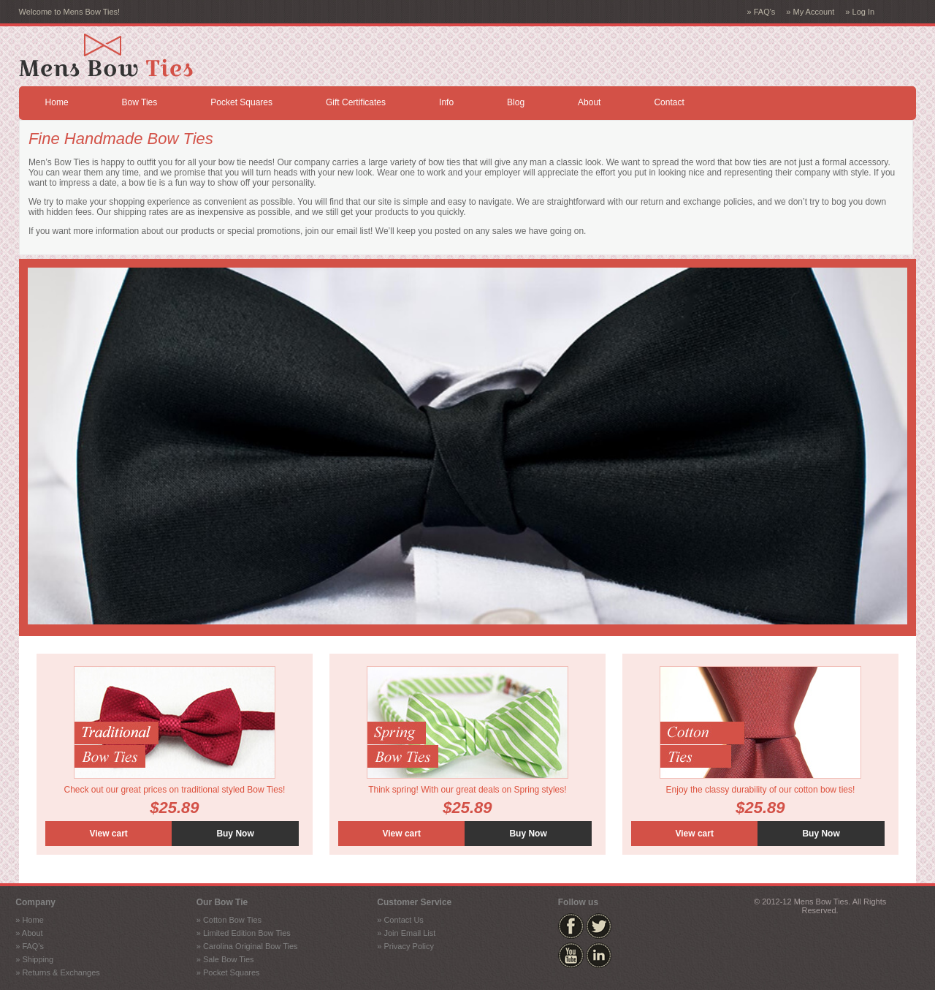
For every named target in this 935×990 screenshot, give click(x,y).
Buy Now (234, 833)
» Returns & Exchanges (57, 972)
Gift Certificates (356, 102)
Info (446, 102)
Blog (515, 102)
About (589, 102)
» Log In (859, 11)
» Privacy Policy (405, 946)
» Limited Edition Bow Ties (243, 933)
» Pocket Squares (228, 972)
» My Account (810, 11)
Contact (669, 102)
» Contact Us (400, 919)
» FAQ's (761, 11)
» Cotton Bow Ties (229, 919)
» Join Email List (406, 933)
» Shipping (34, 959)
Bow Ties (140, 102)
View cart (108, 833)
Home (57, 102)
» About (28, 933)
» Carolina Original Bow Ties (247, 946)
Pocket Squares (241, 102)
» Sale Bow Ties (225, 959)
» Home (29, 919)
